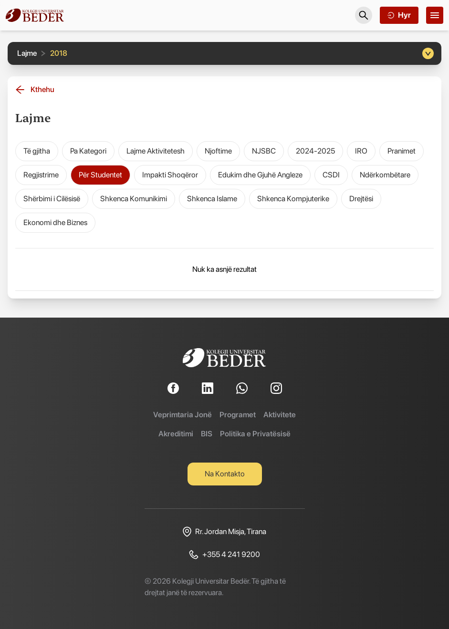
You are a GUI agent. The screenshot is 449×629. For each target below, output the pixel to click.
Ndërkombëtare (385, 174)
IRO (361, 150)
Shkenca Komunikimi (133, 198)
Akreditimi (175, 433)
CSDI (331, 174)
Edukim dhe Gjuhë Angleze (260, 174)
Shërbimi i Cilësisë (51, 198)
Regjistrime (41, 174)
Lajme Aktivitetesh (155, 150)
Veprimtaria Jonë (182, 414)
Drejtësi (361, 198)
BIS (206, 433)
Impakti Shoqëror (170, 174)
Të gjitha (36, 150)
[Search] (363, 15)
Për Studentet (100, 174)
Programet (237, 414)
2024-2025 (315, 150)
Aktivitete (279, 414)
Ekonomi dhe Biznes (55, 222)
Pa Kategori (88, 150)
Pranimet (401, 150)
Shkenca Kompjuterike (293, 198)
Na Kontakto (225, 473)
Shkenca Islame (212, 198)
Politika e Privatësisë (255, 433)
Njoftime (218, 150)
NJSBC (264, 150)
